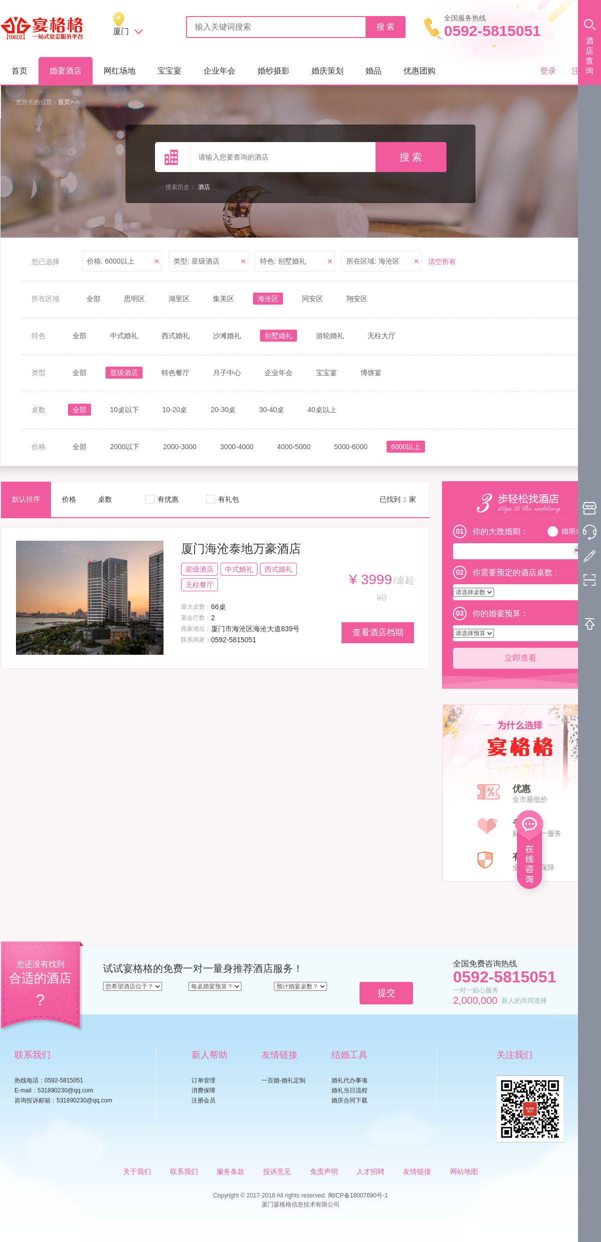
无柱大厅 (382, 336)
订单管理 (204, 1080)
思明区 (134, 299)
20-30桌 (223, 410)
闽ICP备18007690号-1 (358, 1195)
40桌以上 (322, 410)
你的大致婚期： (500, 531)
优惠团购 (420, 71)
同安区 (312, 299)
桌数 (105, 499)
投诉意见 (277, 1171)
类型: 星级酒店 (197, 261)
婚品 (374, 71)
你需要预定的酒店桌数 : (514, 572)
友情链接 (417, 1171)
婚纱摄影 (274, 71)
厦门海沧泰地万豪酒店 (241, 548)
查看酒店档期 (378, 632)
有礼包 (228, 499)
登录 (548, 71)
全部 (93, 299)
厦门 (121, 31)
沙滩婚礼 (227, 336)
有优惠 (168, 499)
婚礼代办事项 (350, 1080)
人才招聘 (370, 1171)
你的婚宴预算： (500, 613)
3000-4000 (237, 447)
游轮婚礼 (330, 336)
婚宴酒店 (66, 71)
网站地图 (464, 1171)
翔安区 (357, 299)
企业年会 (220, 71)
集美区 (223, 299)
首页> (66, 102)
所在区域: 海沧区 (373, 261)
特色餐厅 (176, 373)
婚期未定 (576, 531)
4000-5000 (293, 447)
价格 (69, 499)
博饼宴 (371, 373)
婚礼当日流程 (350, 1090)
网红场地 (120, 71)
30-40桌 (271, 410)
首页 (20, 71)
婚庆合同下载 (350, 1100)
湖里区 (179, 299)
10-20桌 (175, 410)
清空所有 (442, 262)
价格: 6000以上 (110, 261)
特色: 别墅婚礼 (283, 261)
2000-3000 (179, 447)
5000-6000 (351, 447)
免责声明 (324, 1171)
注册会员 (204, 1100)
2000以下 (125, 447)
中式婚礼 (124, 336)
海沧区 (268, 299)
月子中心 (227, 373)
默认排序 (26, 499)
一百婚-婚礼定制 (284, 1080)
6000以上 (405, 447)
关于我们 (137, 1171)
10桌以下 (124, 410)
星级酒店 (124, 373)
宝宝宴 (170, 71)
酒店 (204, 187)
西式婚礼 (176, 336)
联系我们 (184, 1171)
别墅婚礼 (278, 336)
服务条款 (230, 1171)
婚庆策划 (328, 71)
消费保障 (204, 1090)
